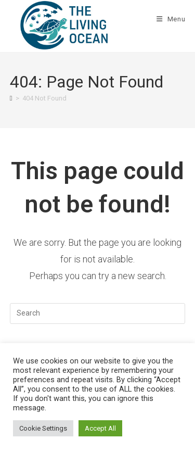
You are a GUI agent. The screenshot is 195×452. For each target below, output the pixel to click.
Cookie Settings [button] (43, 428)
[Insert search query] (98, 313)
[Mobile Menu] (171, 19)
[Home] (11, 98)
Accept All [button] (100, 428)
